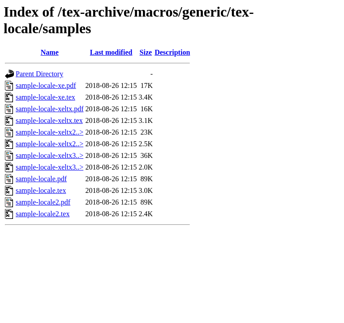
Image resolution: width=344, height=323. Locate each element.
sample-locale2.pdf (43, 202)
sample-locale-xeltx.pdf (50, 109)
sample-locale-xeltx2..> (49, 132)
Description (172, 52)
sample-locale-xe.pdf (46, 85)
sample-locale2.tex (42, 214)
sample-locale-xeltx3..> (49, 155)
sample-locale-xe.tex (45, 97)
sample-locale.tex (41, 190)
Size (146, 52)
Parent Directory (39, 74)
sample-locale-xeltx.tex (49, 120)
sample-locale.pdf (41, 179)
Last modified (111, 52)
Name (50, 52)
